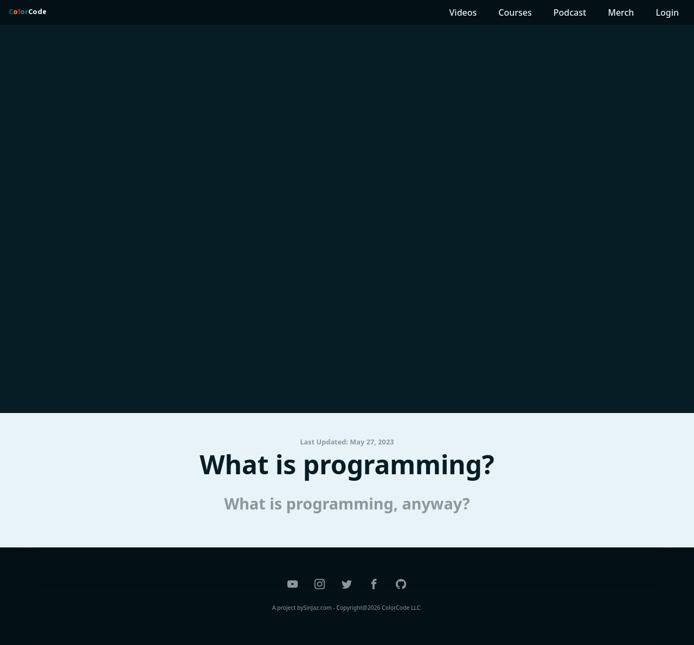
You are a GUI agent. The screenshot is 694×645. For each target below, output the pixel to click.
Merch (621, 12)
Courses (514, 12)
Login (667, 12)
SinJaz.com (318, 607)
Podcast (570, 12)
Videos (463, 12)
